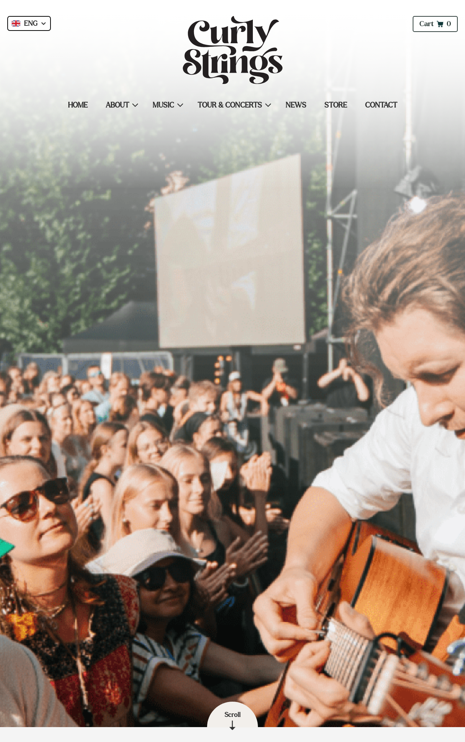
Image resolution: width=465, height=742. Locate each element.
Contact (381, 105)
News (296, 105)
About (117, 105)
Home (78, 105)
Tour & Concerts (230, 105)
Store (335, 105)
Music (163, 105)
